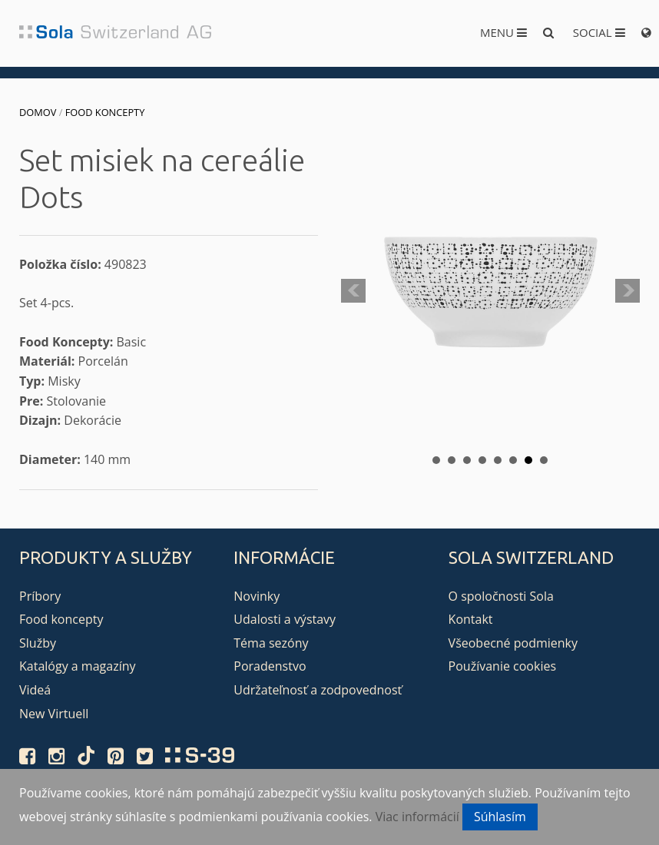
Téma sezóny (270, 643)
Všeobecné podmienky (513, 643)
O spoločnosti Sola (501, 596)
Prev (353, 291)
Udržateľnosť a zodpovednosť (317, 689)
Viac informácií (417, 816)
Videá (35, 689)
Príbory (40, 596)
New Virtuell (53, 713)
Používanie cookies (502, 666)
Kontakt (471, 619)
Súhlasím (500, 816)
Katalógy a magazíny (77, 666)
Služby (37, 643)
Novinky (256, 596)
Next (627, 291)
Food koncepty (105, 112)
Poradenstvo (269, 666)
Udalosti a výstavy (284, 619)
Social (599, 32)
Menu (503, 32)
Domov (37, 112)
